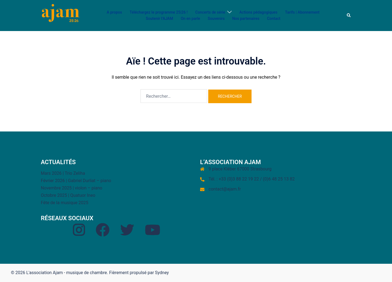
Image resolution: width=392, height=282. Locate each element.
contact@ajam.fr (225, 189)
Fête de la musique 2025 (64, 202)
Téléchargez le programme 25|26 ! (159, 12)
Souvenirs (216, 18)
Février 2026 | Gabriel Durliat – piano (76, 180)
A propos (114, 12)
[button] (349, 15)
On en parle (190, 18)
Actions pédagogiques (258, 12)
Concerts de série (210, 12)
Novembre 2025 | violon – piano (71, 188)
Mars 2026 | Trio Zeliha (63, 173)
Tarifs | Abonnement (302, 12)
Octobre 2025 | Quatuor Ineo (68, 195)
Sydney (162, 272)
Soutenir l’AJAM (159, 18)
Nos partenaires (245, 18)
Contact (273, 18)
